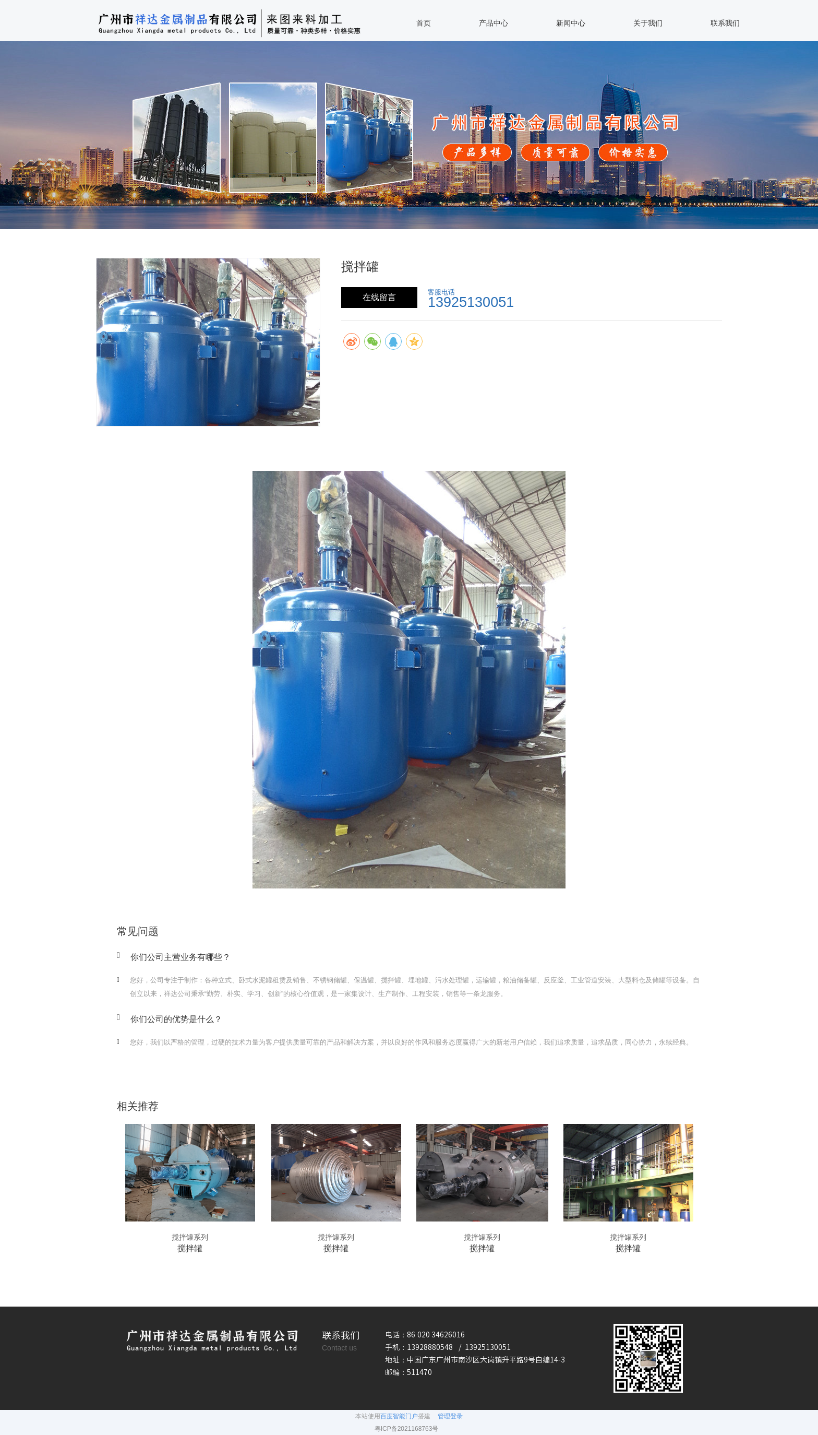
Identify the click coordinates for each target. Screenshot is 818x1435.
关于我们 (648, 23)
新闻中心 (570, 23)
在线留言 (379, 297)
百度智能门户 (399, 1416)
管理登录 (450, 1416)
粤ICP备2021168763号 (407, 1428)
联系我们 (725, 23)
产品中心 (493, 23)
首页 (423, 23)
